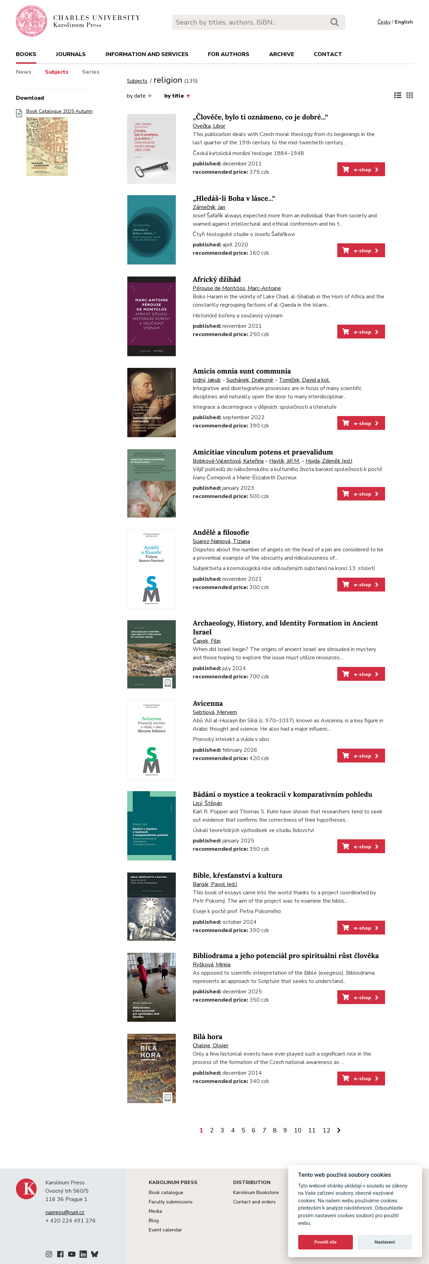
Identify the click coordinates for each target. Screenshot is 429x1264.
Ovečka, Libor (209, 126)
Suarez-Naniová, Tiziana (221, 541)
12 (326, 1130)
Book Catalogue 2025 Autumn (59, 144)
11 (312, 1130)
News (23, 72)
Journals (71, 54)
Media (155, 1211)
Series (91, 72)
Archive (281, 54)
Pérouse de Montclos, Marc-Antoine (237, 288)
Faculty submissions (171, 1202)
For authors (228, 54)
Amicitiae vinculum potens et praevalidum (263, 452)
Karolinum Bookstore (256, 1192)
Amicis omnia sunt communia (242, 371)
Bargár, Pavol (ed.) (215, 884)
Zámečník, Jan (209, 207)
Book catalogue (166, 1192)
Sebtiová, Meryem (215, 712)
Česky (384, 22)
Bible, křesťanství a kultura (237, 875)
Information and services (147, 54)
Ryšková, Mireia (211, 964)
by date (139, 96)
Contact (328, 54)
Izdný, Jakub (207, 380)
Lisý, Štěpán (207, 803)
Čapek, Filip (207, 641)
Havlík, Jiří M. (284, 461)
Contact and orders (254, 1202)
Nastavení (385, 1242)
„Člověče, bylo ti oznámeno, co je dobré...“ (260, 117)
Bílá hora (207, 1036)
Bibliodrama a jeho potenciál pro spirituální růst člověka (286, 955)
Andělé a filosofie (221, 532)
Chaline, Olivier (210, 1045)
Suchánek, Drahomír (249, 380)
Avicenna (208, 703)
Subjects (57, 72)
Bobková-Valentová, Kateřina (228, 461)
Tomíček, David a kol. (304, 380)
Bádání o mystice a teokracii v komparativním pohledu (282, 794)
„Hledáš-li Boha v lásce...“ (234, 198)
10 (298, 1130)
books (26, 54)
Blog (154, 1220)
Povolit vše (325, 1242)
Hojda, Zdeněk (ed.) (329, 461)
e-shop (361, 169)
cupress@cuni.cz (64, 1212)
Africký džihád (217, 279)
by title (177, 96)
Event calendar (165, 1230)
